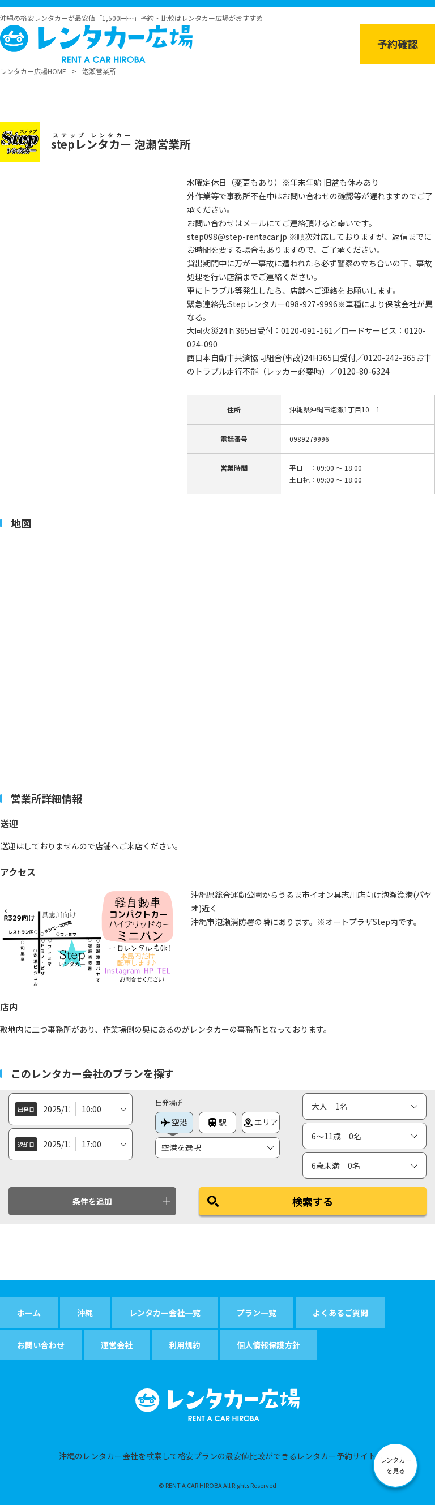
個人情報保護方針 (268, 1345)
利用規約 (185, 1345)
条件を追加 (92, 1201)
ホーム (29, 1312)
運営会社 (117, 1345)
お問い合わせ (41, 1345)
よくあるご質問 (340, 1312)
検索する (312, 1201)
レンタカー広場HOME (33, 71)
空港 (174, 1122)
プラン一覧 (256, 1312)
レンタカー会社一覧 (165, 1312)
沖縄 (85, 1312)
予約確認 (397, 43)
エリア (261, 1122)
